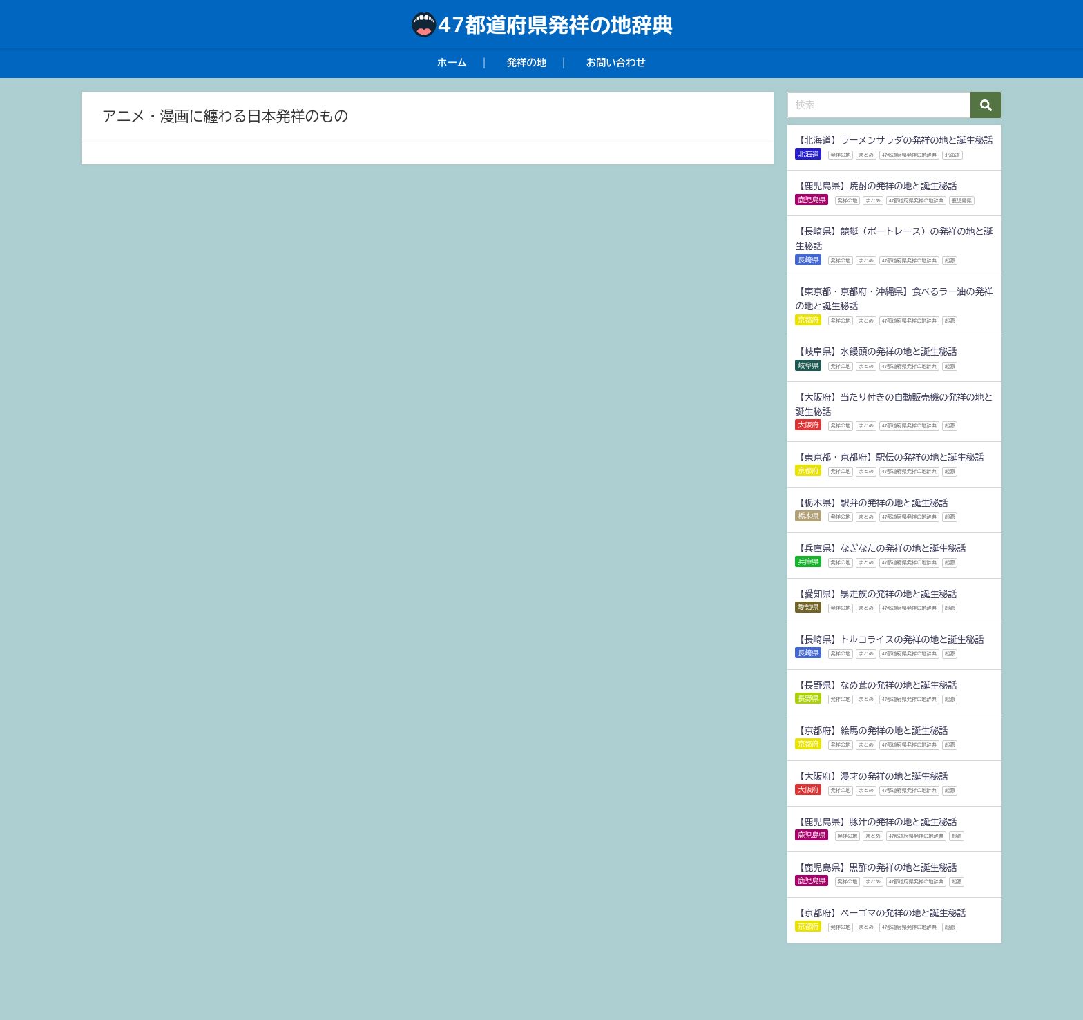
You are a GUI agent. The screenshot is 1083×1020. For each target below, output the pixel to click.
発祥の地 (527, 62)
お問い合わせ (616, 62)
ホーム (452, 62)
